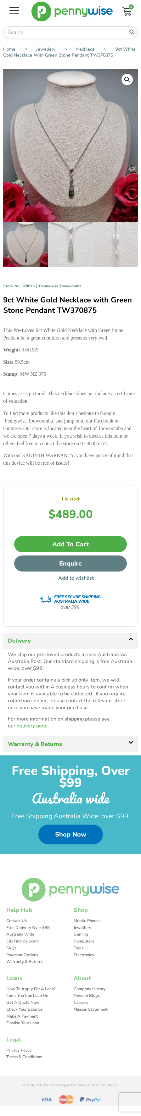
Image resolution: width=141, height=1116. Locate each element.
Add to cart (70, 544)
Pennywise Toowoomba (60, 286)
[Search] (131, 32)
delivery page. (33, 726)
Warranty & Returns (35, 744)
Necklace (85, 49)
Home (9, 49)
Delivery (19, 641)
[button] (127, 79)
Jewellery (45, 49)
